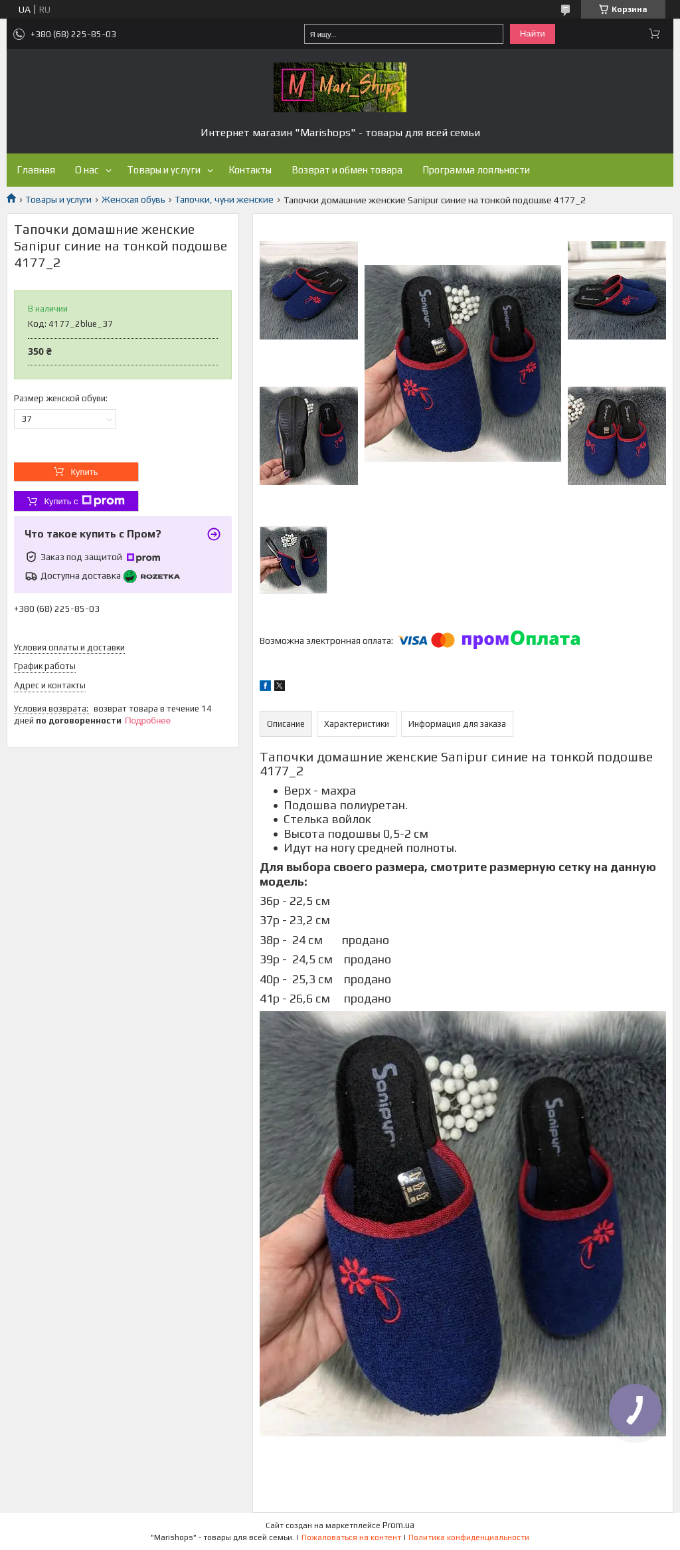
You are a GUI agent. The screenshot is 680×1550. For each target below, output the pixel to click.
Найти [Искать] (532, 34)
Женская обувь (133, 199)
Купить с (84, 501)
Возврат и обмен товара (347, 169)
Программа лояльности (476, 169)
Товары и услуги (164, 169)
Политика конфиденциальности (468, 1537)
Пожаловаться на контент (351, 1537)
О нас (87, 169)
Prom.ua (398, 1525)
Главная (36, 169)
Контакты (250, 169)
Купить (84, 472)
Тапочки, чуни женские (224, 199)
